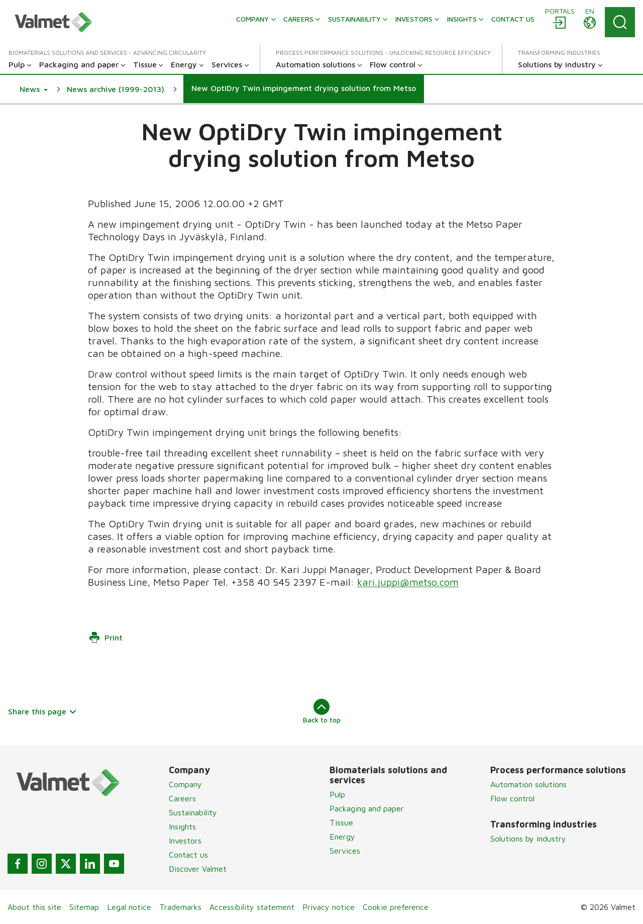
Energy (342, 836)
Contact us (188, 854)
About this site (34, 906)
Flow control (512, 798)
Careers (182, 798)
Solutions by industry (528, 838)
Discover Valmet (198, 868)
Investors (185, 840)
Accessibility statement (251, 906)
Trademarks (180, 906)
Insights (182, 826)
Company (185, 784)
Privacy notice (328, 906)
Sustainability (193, 812)
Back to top (322, 711)
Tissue (341, 822)
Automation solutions (528, 784)
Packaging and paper (367, 808)
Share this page (42, 711)
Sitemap (84, 906)
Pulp (337, 794)
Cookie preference (395, 906)
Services (345, 850)
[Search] (620, 22)
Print (105, 637)
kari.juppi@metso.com (408, 582)
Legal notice (129, 906)
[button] (34, 89)
